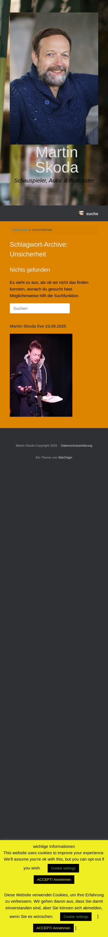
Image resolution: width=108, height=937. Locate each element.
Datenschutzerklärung (76, 445)
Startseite (20, 230)
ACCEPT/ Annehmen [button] (54, 879)
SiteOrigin (65, 457)
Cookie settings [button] (63, 868)
